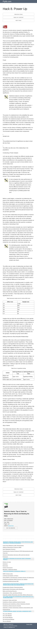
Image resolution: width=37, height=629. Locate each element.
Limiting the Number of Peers (10, 575)
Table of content (18, 17)
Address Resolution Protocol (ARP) (12, 547)
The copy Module (7, 613)
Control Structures (8, 567)
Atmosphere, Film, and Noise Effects (12, 593)
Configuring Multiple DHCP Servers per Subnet (15, 579)
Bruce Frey (11, 525)
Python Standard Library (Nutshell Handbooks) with (17, 611)
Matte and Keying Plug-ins (10, 591)
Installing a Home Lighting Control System (14, 602)
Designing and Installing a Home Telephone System (16, 603)
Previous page (18, 14)
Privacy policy (29, 624)
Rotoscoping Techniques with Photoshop (13, 589)
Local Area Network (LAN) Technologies (13, 545)
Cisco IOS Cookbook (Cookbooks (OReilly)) (14, 571)
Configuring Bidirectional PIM (10, 581)
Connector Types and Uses (10, 600)
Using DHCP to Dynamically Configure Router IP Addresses (18, 577)
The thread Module (8, 617)
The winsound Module (8, 619)
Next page (18, 20)
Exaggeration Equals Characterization (13, 587)
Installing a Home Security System (12, 605)
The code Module (7, 615)
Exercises (5, 565)
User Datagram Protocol (9, 549)
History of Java (7, 562)
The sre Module (7, 621)
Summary (5, 563)
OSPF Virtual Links (8, 573)
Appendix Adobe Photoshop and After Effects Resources (18, 594)
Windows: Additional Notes (10, 569)
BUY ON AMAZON (10, 528)
